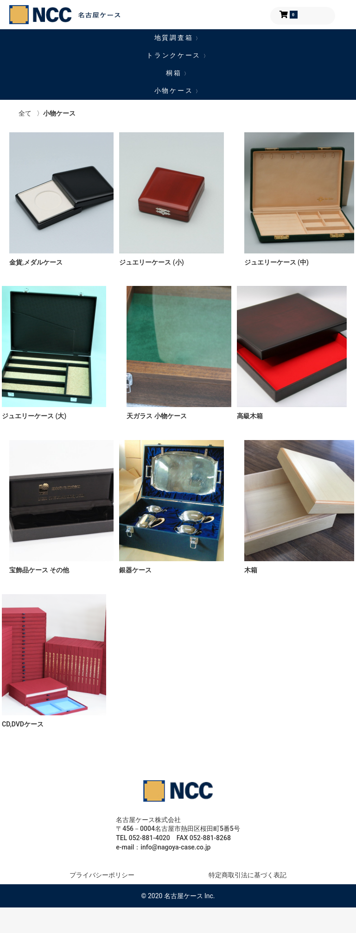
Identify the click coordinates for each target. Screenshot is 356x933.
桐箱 (178, 73)
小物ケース (178, 90)
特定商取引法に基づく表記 (247, 875)
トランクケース (178, 55)
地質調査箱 (178, 37)
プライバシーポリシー (102, 875)
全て (25, 113)
